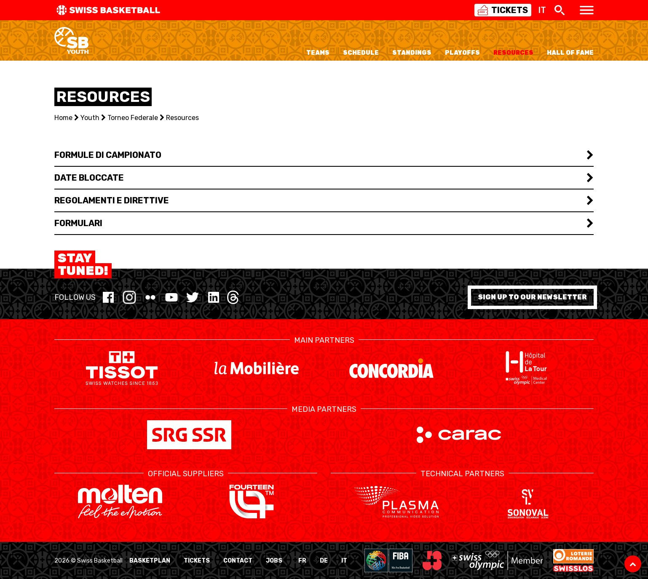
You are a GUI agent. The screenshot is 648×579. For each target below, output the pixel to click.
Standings (411, 52)
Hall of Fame (570, 52)
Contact (237, 560)
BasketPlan (149, 560)
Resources (513, 52)
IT (344, 560)
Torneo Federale (132, 118)
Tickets (197, 560)
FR (302, 560)
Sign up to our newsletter (532, 297)
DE (324, 560)
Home (63, 118)
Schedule (361, 52)
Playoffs (462, 52)
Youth (89, 118)
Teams (317, 52)
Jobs (274, 560)
